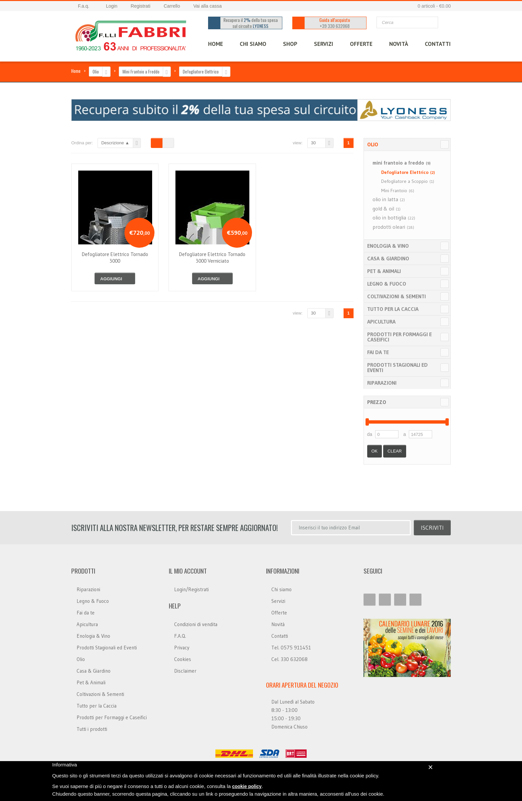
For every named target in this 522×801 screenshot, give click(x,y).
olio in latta (389, 199)
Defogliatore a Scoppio (407, 181)
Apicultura (381, 321)
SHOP (290, 44)
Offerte (279, 612)
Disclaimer (185, 671)
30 (313, 142)
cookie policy (247, 786)
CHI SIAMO (253, 44)
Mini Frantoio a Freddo (141, 71)
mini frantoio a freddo (401, 162)
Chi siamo (281, 589)
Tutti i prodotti (92, 729)
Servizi (278, 601)
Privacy (181, 647)
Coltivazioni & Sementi (396, 296)
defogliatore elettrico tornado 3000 (115, 257)
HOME (215, 44)
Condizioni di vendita (195, 624)
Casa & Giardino (388, 258)
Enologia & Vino (388, 245)
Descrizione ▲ (115, 142)
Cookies (182, 659)
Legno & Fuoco (386, 283)
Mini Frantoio (397, 191)
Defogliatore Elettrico (201, 71)
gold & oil (386, 208)
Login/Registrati (191, 589)
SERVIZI (323, 44)
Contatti (279, 636)
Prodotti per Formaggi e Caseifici (399, 337)
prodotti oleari (393, 226)
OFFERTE (361, 44)
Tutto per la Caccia (392, 309)
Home (76, 70)
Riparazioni (381, 382)
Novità (398, 44)
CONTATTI (438, 44)
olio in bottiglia (394, 217)
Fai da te (378, 352)
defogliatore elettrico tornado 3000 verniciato (212, 257)
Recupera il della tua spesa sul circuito (251, 23)
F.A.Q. (180, 636)
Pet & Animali (384, 271)
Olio (96, 71)
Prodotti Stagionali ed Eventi (397, 367)
